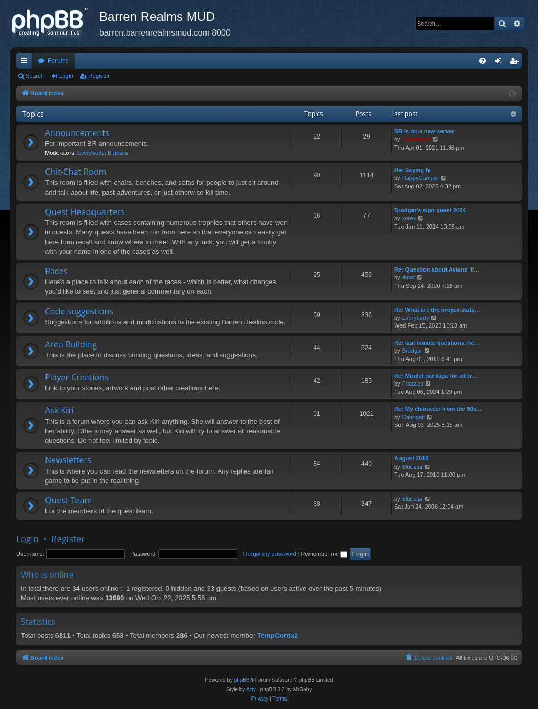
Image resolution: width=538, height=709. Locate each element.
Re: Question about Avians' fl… (436, 269)
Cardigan (414, 417)
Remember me (324, 553)
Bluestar (118, 153)
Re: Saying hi (412, 170)
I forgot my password (269, 553)
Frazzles (413, 383)
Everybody (91, 153)
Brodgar (412, 350)
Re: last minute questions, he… (437, 343)
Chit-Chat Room (75, 171)
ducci (409, 277)
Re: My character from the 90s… (438, 409)
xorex (409, 218)
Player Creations (77, 377)
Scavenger (416, 139)
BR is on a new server (424, 131)
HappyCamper (420, 178)
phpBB (242, 680)
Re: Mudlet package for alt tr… (435, 376)
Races (56, 271)
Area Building (71, 344)
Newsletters (68, 460)
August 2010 (411, 458)
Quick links (26, 63)
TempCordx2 (278, 635)
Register (99, 76)
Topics (33, 114)
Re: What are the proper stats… (437, 310)
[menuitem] (482, 61)
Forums (58, 60)
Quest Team (68, 500)
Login (66, 76)
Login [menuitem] (500, 63)
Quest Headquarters (84, 212)
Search (35, 76)
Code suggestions (79, 311)
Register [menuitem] (516, 63)
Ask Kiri (59, 410)
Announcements (77, 133)
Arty (251, 689)
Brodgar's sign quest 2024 (430, 210)
